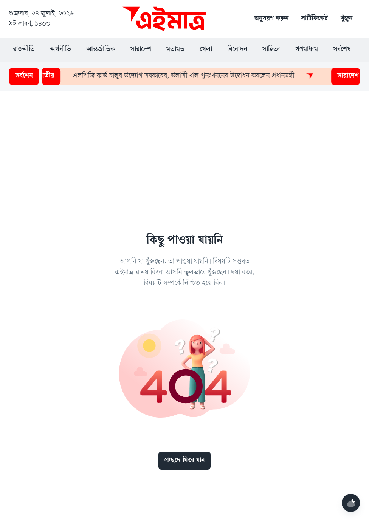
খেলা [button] (206, 50)
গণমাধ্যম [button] (306, 50)
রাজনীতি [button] (24, 50)
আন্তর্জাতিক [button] (100, 50)
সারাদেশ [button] (140, 50)
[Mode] (351, 503)
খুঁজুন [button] (346, 19)
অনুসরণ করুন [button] (271, 19)
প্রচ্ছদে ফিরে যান (184, 461)
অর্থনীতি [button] (60, 50)
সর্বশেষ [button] (342, 50)
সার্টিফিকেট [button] (314, 19)
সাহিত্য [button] (271, 50)
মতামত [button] (175, 50)
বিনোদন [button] (237, 50)
